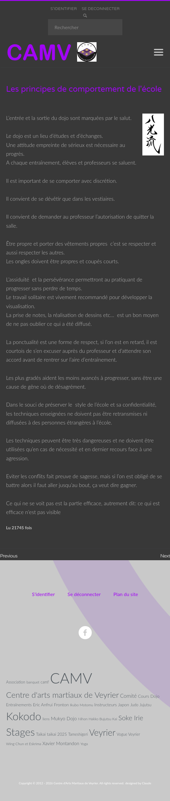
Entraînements (19, 704)
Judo (134, 704)
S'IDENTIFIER (63, 8)
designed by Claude (138, 783)
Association (15, 682)
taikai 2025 (57, 734)
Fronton (61, 704)
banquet (32, 682)
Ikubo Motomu (81, 705)
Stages (20, 732)
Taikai (41, 734)
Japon (123, 704)
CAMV (71, 678)
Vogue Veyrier (128, 734)
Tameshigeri (78, 734)
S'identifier (43, 594)
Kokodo (23, 716)
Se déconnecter (84, 594)
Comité (128, 696)
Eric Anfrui (43, 704)
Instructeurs (105, 704)
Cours (143, 696)
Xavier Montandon (60, 743)
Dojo (154, 696)
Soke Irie (130, 718)
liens (45, 719)
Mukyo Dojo (63, 718)
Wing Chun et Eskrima (23, 743)
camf (45, 682)
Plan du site (126, 594)
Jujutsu (145, 704)
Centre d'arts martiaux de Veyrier (62, 695)
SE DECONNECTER (101, 8)
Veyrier (102, 732)
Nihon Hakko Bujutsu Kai (97, 719)
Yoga (84, 743)
